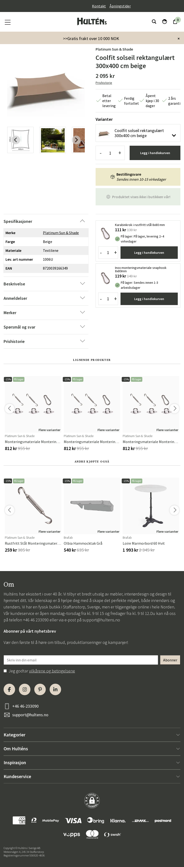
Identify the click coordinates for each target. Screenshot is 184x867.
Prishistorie (104, 83)
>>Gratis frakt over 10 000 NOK (91, 38)
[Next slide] (76, 140)
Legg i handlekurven (155, 153)
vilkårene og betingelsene (52, 671)
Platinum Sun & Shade (114, 49)
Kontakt (99, 6)
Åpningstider (120, 6)
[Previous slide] (16, 140)
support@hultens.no (101, 620)
